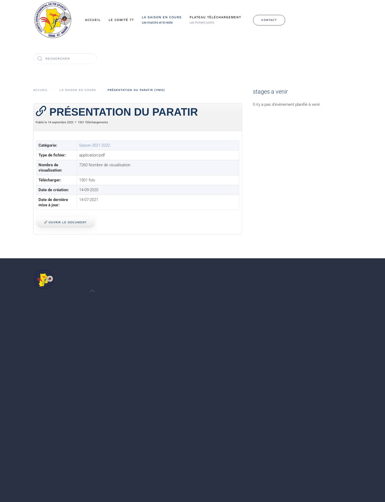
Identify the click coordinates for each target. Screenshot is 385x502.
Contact (269, 20)
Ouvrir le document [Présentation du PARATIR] (65, 222)
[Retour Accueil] (53, 20)
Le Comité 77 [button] (121, 20)
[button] (162, 20)
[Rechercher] (65, 58)
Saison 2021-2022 (94, 145)
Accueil (93, 20)
